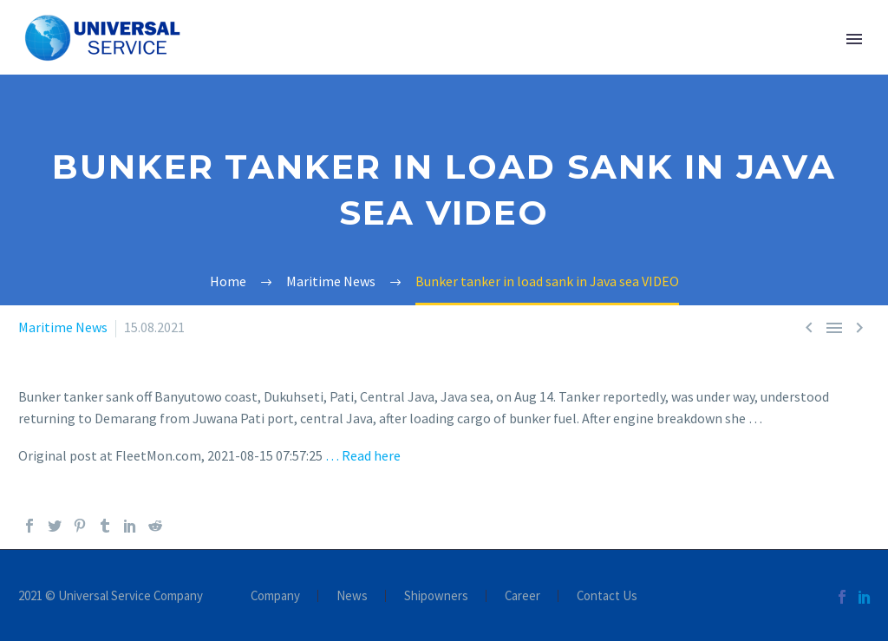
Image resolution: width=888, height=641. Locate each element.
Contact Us (607, 596)
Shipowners (436, 596)
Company (275, 596)
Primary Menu (854, 39)
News (352, 596)
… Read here (363, 455)
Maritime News (63, 327)
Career (522, 596)
